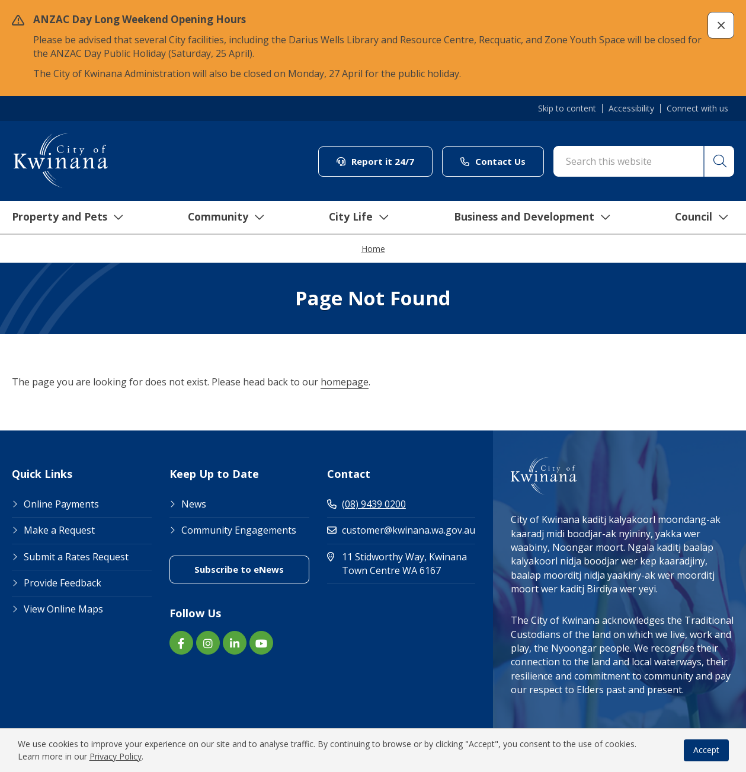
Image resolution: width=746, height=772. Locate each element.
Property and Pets (61, 217)
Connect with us (697, 108)
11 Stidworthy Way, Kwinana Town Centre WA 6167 (401, 563)
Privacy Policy (115, 756)
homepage (345, 381)
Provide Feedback (62, 582)
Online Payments (61, 504)
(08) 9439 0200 (366, 504)
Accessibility (631, 108)
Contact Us (493, 161)
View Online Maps (63, 608)
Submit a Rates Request (76, 556)
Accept (706, 749)
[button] (720, 25)
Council (698, 217)
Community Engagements (238, 530)
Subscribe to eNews (239, 569)
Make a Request (59, 530)
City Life (353, 217)
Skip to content (567, 108)
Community (220, 217)
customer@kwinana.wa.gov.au (401, 530)
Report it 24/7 (375, 161)
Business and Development (528, 217)
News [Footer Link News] (193, 504)
